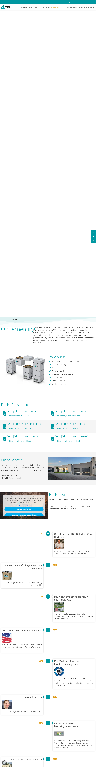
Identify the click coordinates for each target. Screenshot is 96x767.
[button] (4, 762)
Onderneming (55, 7)
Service (48, 7)
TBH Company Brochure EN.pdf (67, 416)
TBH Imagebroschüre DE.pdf (18, 416)
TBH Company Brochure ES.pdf (19, 441)
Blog (42, 7)
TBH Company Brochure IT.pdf (19, 428)
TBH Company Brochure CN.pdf (67, 441)
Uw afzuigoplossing (26, 7)
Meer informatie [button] (24, 505)
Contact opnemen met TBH (86, 7)
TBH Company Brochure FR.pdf (67, 428)
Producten (37, 7)
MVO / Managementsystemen (69, 7)
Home (3, 319)
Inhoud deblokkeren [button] (24, 509)
